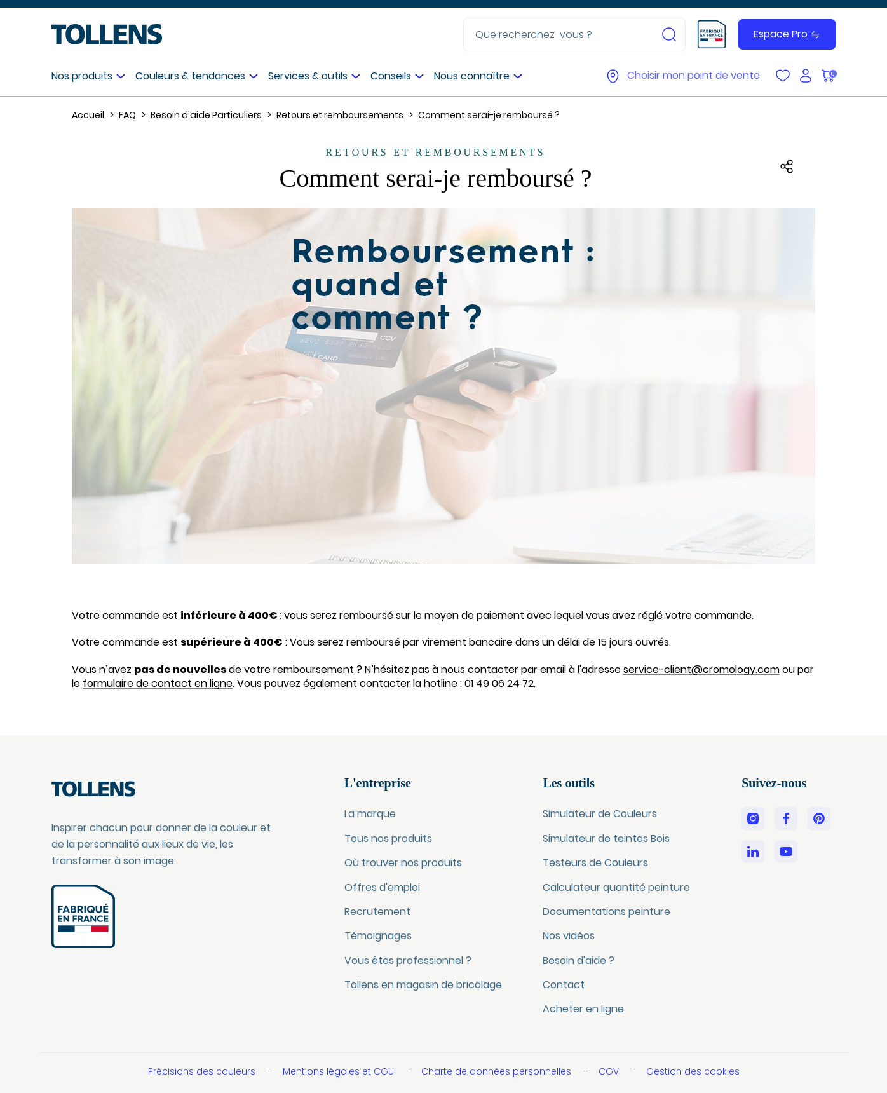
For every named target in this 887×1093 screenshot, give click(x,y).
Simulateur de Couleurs (600, 813)
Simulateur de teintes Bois (606, 838)
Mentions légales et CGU (339, 1071)
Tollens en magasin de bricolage (423, 984)
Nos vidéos (569, 935)
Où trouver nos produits (403, 862)
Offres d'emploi (382, 887)
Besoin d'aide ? (578, 960)
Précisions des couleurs (203, 1071)
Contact (564, 984)
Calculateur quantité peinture (616, 887)
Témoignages (378, 935)
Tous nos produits (388, 838)
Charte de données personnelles (497, 1071)
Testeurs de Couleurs (595, 862)
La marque (370, 813)
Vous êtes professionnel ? (407, 960)
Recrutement (377, 911)
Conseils (390, 76)
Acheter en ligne (583, 1008)
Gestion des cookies (693, 1071)
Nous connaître (472, 76)
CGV (610, 1071)
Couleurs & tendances (190, 76)
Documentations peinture (606, 911)
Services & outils (308, 76)
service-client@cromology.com (701, 670)
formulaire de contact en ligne (158, 684)
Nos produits (81, 76)
